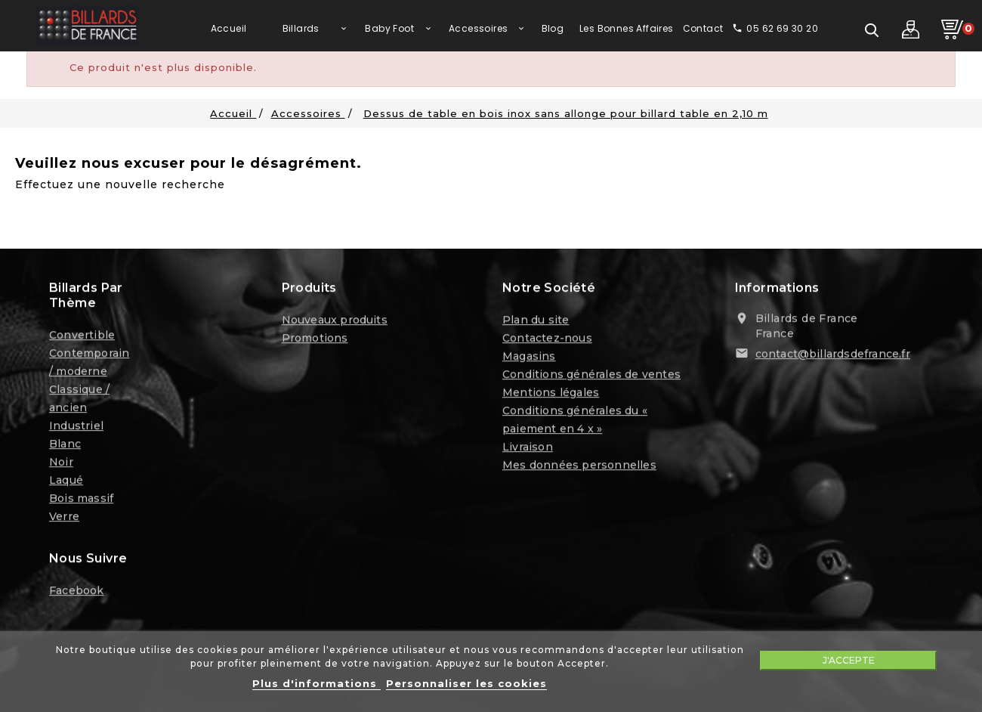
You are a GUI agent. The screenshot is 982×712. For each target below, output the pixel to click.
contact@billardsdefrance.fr (832, 356)
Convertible (82, 337)
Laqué (66, 482)
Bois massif (81, 500)
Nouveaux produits (335, 322)
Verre (64, 518)
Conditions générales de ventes (591, 376)
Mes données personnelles (579, 467)
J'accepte (849, 660)
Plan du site (535, 322)
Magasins (529, 358)
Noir (61, 464)
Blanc (65, 446)
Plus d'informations (316, 683)
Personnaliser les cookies (466, 683)
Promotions (315, 340)
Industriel (76, 428)
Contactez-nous (547, 340)
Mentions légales (550, 394)
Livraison (527, 449)
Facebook (76, 592)
